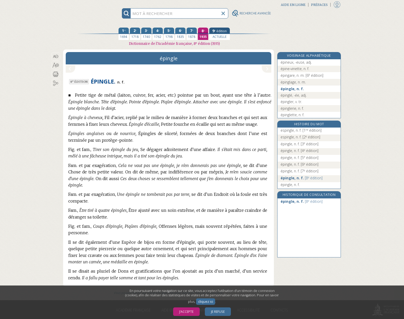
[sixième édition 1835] (180, 34)
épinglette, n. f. (292, 114)
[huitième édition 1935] (203, 34)
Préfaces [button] (319, 5)
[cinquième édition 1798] (169, 34)
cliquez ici (205, 301)
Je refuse (218, 311)
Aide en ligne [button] (293, 5)
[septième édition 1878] (192, 34)
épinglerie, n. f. (292, 108)
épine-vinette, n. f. (295, 68)
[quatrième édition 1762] (158, 34)
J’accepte (186, 311)
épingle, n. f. (292, 88)
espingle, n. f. (301, 130)
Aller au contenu (83, 4)
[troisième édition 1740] (146, 34)
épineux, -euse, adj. (296, 62)
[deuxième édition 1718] (135, 34)
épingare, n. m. (302, 75)
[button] (55, 56)
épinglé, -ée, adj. (294, 95)
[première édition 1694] (124, 34)
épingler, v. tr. (291, 101)
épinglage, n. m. (293, 82)
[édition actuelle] (219, 34)
